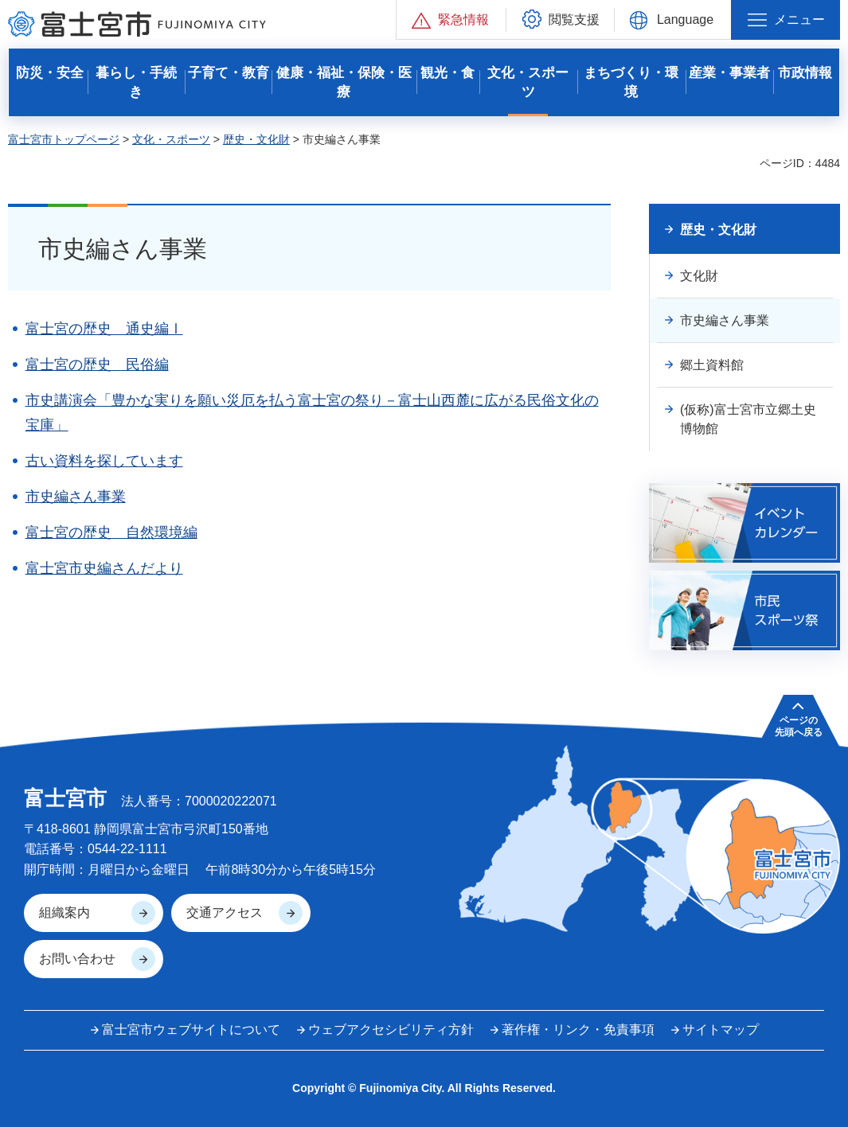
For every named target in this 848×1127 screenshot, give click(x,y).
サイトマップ (720, 1029)
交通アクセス (224, 912)
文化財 (699, 276)
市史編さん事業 (75, 497)
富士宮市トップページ (63, 139)
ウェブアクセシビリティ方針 (391, 1029)
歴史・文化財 (256, 139)
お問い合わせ (77, 958)
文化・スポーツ (171, 139)
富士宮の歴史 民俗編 (97, 364)
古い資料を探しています (104, 461)
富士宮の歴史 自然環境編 (111, 532)
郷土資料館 (712, 365)
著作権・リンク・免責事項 (578, 1029)
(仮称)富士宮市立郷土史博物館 (748, 419)
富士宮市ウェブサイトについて (191, 1029)
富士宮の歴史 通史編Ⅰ (104, 329)
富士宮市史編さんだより (104, 568)
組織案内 (64, 912)
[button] (451, 19)
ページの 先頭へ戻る (799, 726)
